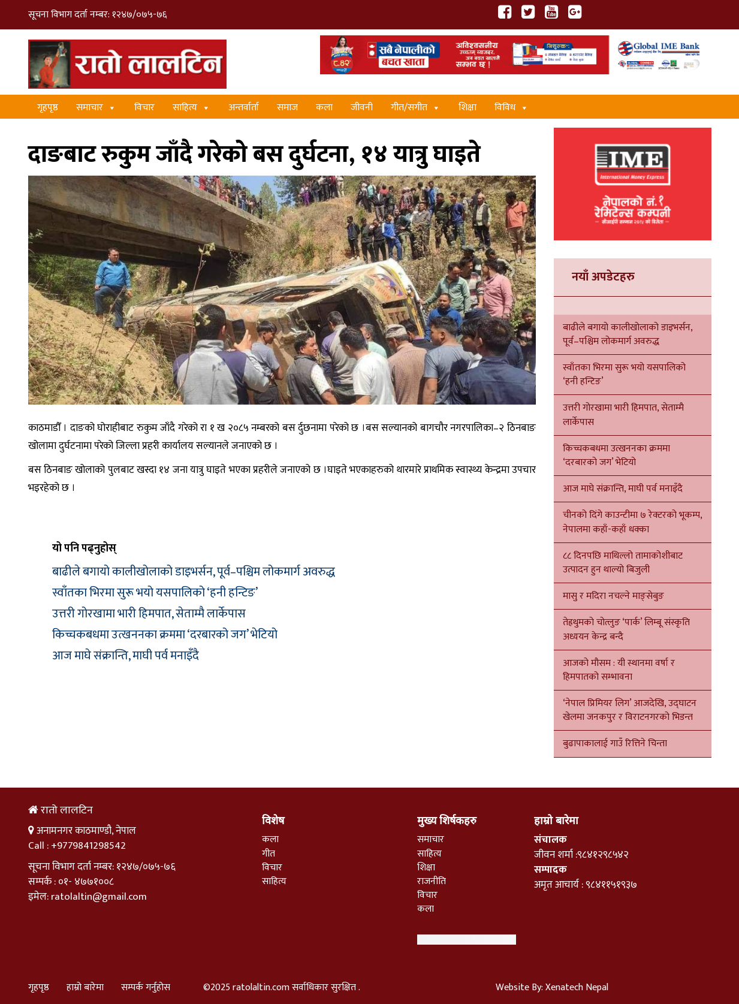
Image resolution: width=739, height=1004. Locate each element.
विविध (511, 108)
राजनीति (431, 881)
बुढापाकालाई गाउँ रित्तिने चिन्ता (615, 743)
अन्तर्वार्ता (243, 108)
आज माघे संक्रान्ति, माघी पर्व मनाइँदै (125, 656)
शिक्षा (467, 108)
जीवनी (362, 108)
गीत (268, 854)
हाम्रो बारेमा (85, 987)
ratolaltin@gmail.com (99, 896)
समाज (287, 108)
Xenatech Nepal (576, 987)
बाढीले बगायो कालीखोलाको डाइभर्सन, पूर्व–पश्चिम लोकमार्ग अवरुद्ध (193, 572)
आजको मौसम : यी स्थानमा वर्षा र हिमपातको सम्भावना (619, 670)
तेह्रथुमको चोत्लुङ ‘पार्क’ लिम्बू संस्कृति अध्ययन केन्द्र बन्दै (626, 629)
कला (324, 108)
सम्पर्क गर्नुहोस (145, 987)
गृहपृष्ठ (47, 108)
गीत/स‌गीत (416, 108)
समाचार (96, 108)
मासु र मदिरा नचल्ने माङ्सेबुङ (613, 596)
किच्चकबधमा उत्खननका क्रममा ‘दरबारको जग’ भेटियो (164, 635)
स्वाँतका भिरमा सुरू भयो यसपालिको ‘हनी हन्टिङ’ (155, 593)
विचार (144, 108)
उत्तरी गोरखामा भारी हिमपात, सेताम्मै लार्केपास (149, 614)
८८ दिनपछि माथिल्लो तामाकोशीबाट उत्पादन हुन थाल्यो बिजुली (623, 563)
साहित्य (191, 108)
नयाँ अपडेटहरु (603, 277)
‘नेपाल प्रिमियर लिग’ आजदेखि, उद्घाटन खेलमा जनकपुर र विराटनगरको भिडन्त (629, 710)
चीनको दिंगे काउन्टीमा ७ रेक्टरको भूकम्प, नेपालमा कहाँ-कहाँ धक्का (632, 522)
